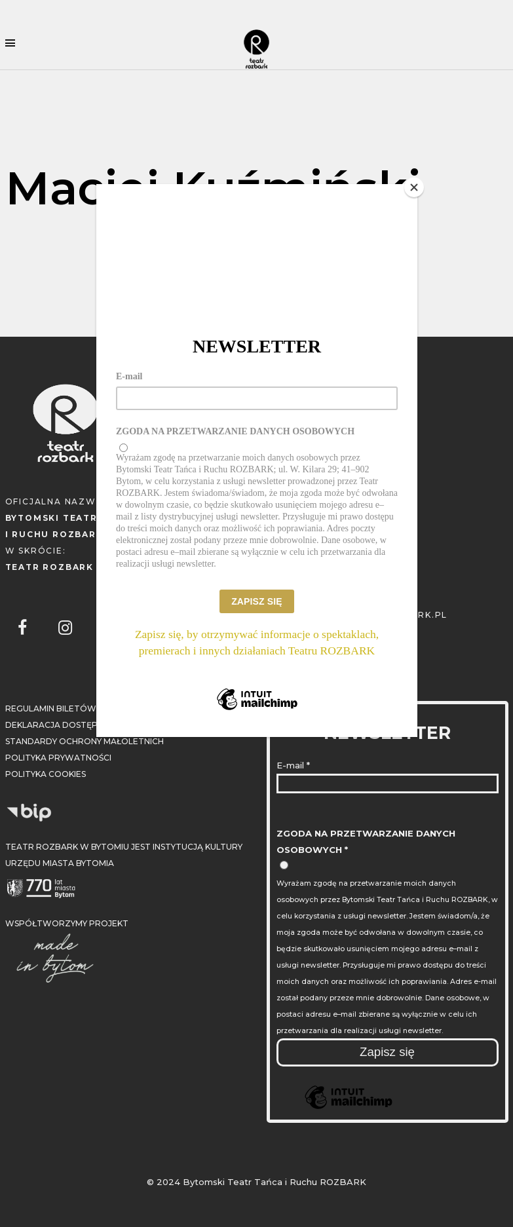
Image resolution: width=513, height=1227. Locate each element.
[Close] (414, 187)
